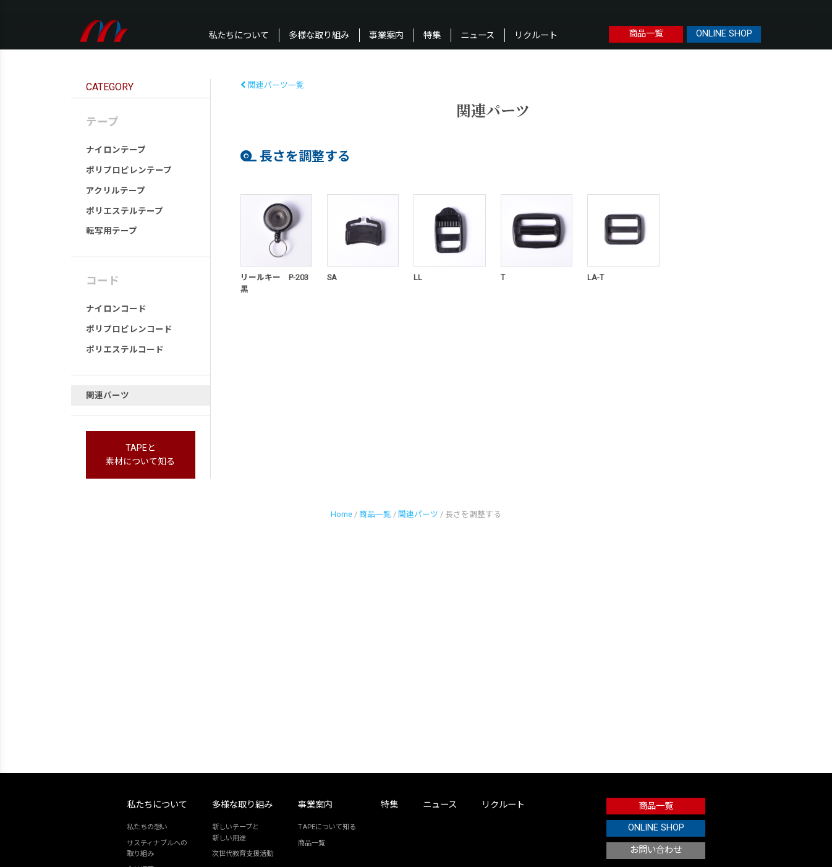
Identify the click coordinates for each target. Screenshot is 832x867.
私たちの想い (147, 827)
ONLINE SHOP (724, 33)
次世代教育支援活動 (242, 854)
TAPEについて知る (327, 827)
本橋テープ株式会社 (104, 30)
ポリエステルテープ (124, 211)
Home (341, 514)
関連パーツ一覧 (272, 85)
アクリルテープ (115, 190)
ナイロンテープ (116, 150)
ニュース (478, 35)
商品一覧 (646, 33)
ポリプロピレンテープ (129, 170)
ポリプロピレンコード (129, 329)
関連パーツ (107, 395)
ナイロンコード (116, 309)
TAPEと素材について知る (140, 454)
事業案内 (386, 35)
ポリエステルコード (125, 349)
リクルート (536, 35)
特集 (432, 35)
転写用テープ (111, 231)
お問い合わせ (656, 850)
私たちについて (238, 35)
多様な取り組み (319, 35)
